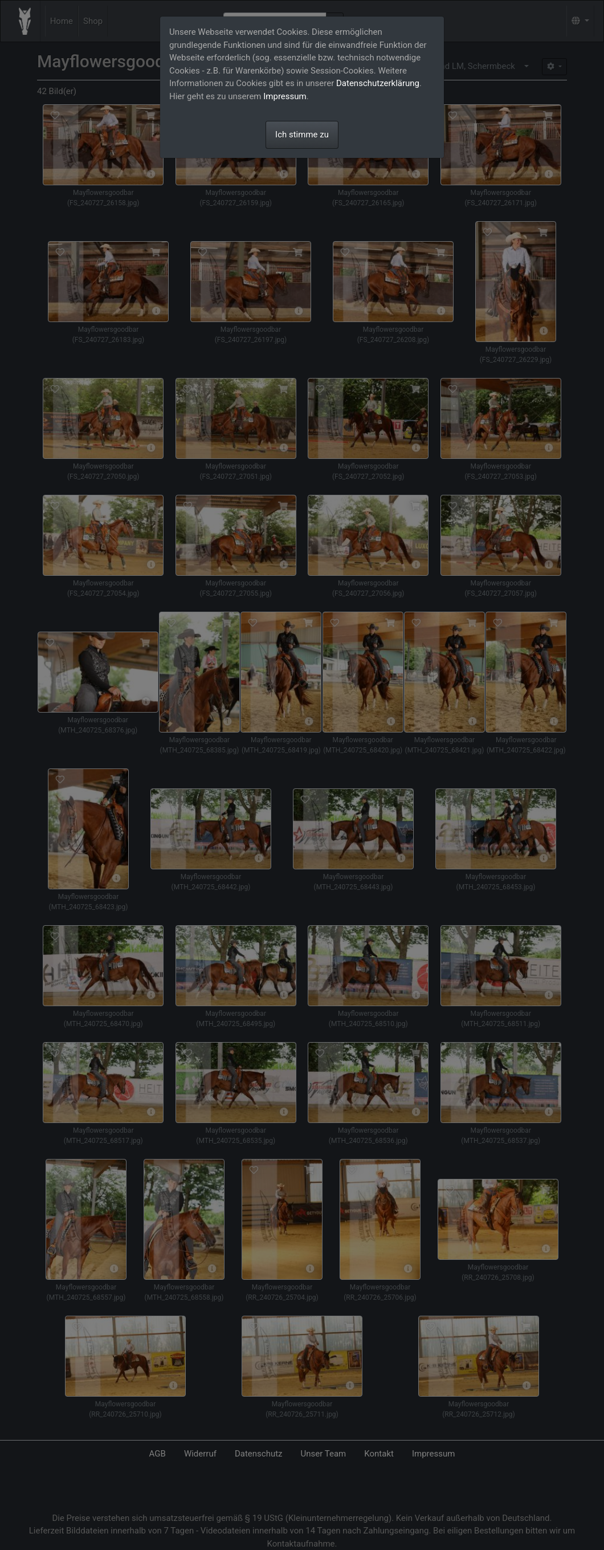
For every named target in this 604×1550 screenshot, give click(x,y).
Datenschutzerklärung (377, 83)
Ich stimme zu (302, 134)
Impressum (284, 96)
